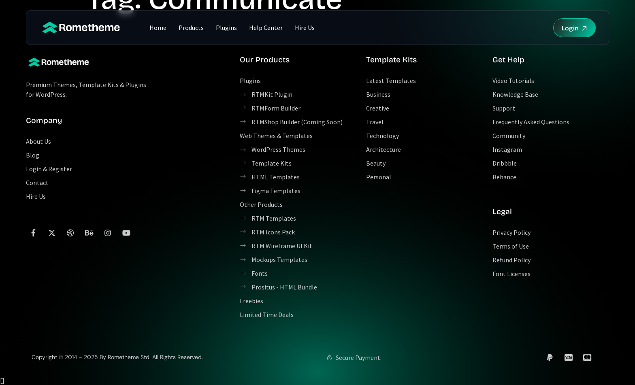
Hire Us (305, 27)
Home (157, 27)
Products (191, 27)
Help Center (266, 27)
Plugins (226, 27)
